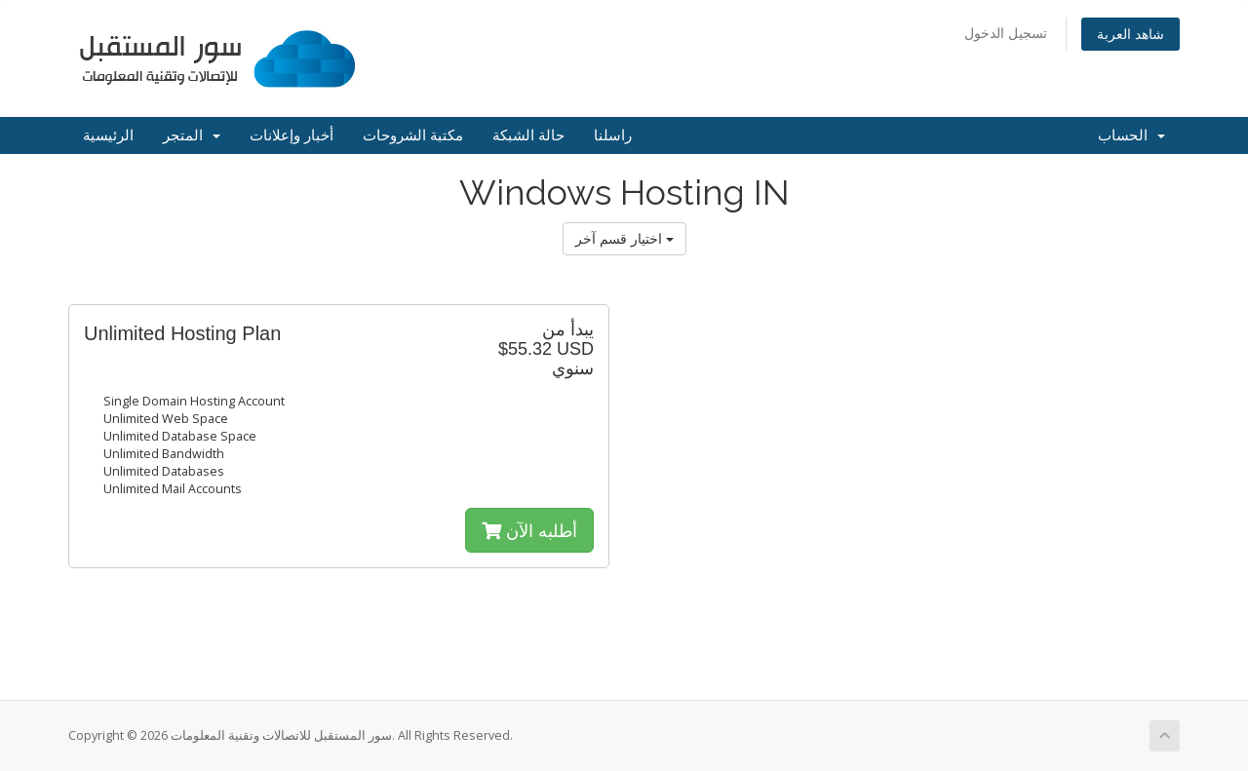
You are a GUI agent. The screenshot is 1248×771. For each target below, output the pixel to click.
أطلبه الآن (529, 530)
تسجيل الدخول (1005, 32)
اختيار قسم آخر (624, 238)
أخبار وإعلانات (291, 135)
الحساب (1131, 135)
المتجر (191, 135)
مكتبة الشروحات (413, 135)
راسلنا (613, 135)
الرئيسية (108, 135)
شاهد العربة (1130, 33)
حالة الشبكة (528, 135)
